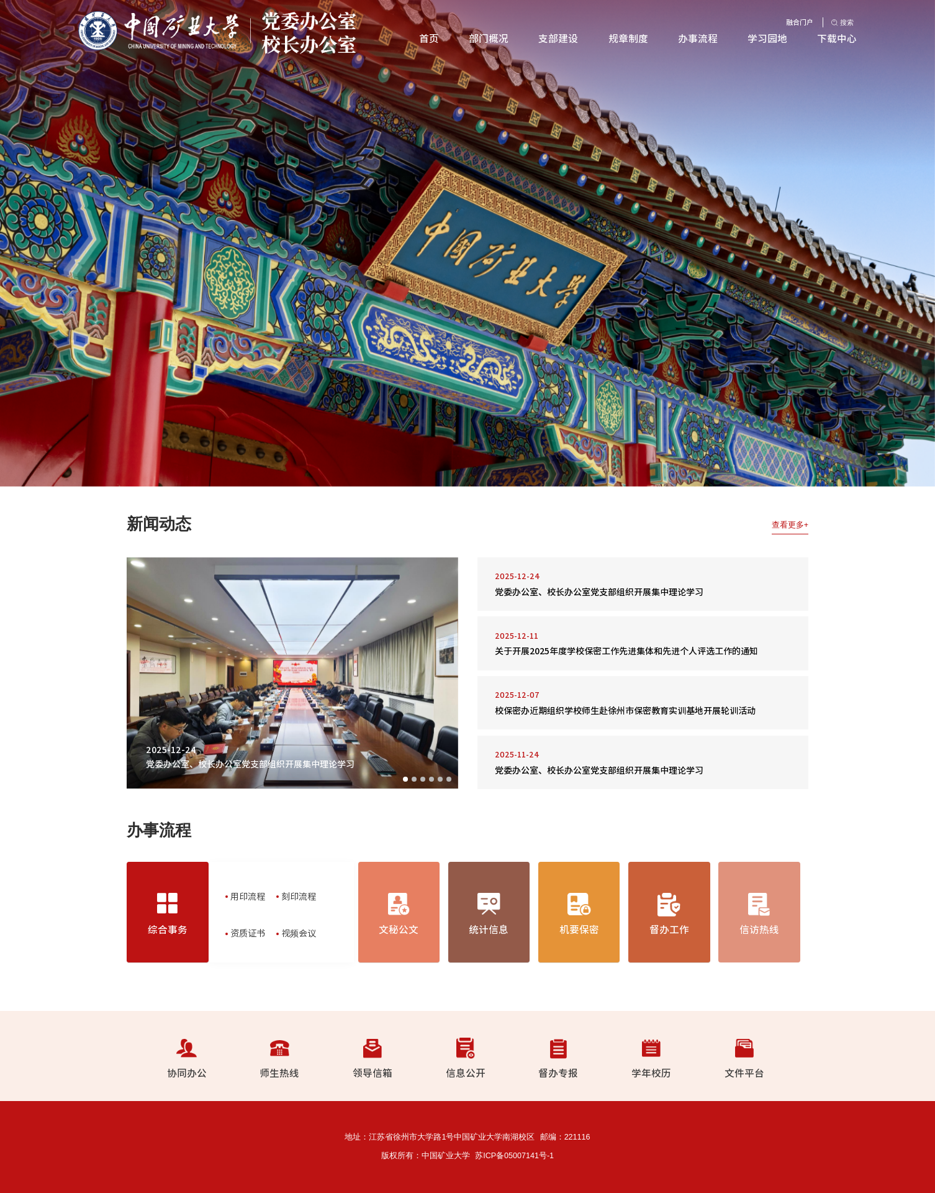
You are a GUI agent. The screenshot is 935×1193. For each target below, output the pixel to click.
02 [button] (414, 779)
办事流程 (698, 38)
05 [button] (440, 779)
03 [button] (422, 779)
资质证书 (247, 932)
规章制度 (628, 38)
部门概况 (488, 38)
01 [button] (405, 779)
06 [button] (448, 779)
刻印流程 (298, 896)
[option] (467, 243)
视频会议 (298, 932)
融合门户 (799, 22)
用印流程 (247, 896)
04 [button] (431, 779)
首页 (429, 38)
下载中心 (837, 38)
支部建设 (558, 38)
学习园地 (767, 38)
